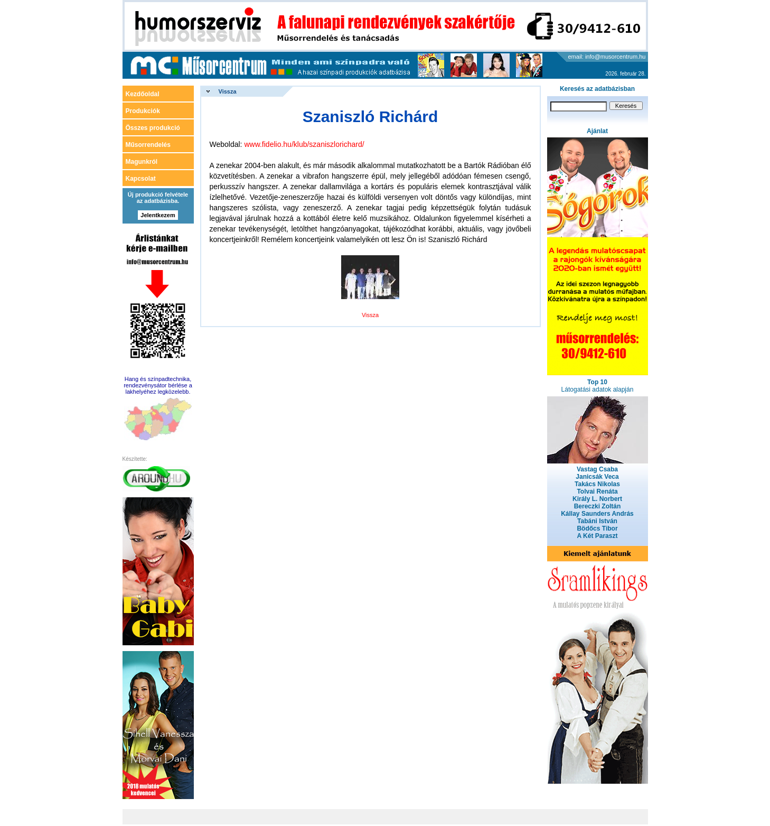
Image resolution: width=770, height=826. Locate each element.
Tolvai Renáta (597, 491)
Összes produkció (153, 128)
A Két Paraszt (597, 536)
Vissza (228, 91)
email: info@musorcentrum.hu (607, 56)
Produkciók (143, 111)
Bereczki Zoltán (597, 506)
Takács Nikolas (597, 484)
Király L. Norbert (597, 499)
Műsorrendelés (148, 145)
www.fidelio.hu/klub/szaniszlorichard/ (304, 144)
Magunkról (142, 161)
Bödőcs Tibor (597, 528)
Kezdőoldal (142, 94)
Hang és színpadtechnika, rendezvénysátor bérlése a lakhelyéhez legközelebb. (158, 385)
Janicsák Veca (597, 476)
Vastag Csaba (597, 469)
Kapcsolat (141, 178)
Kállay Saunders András (597, 513)
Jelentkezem (157, 215)
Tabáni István (597, 521)
